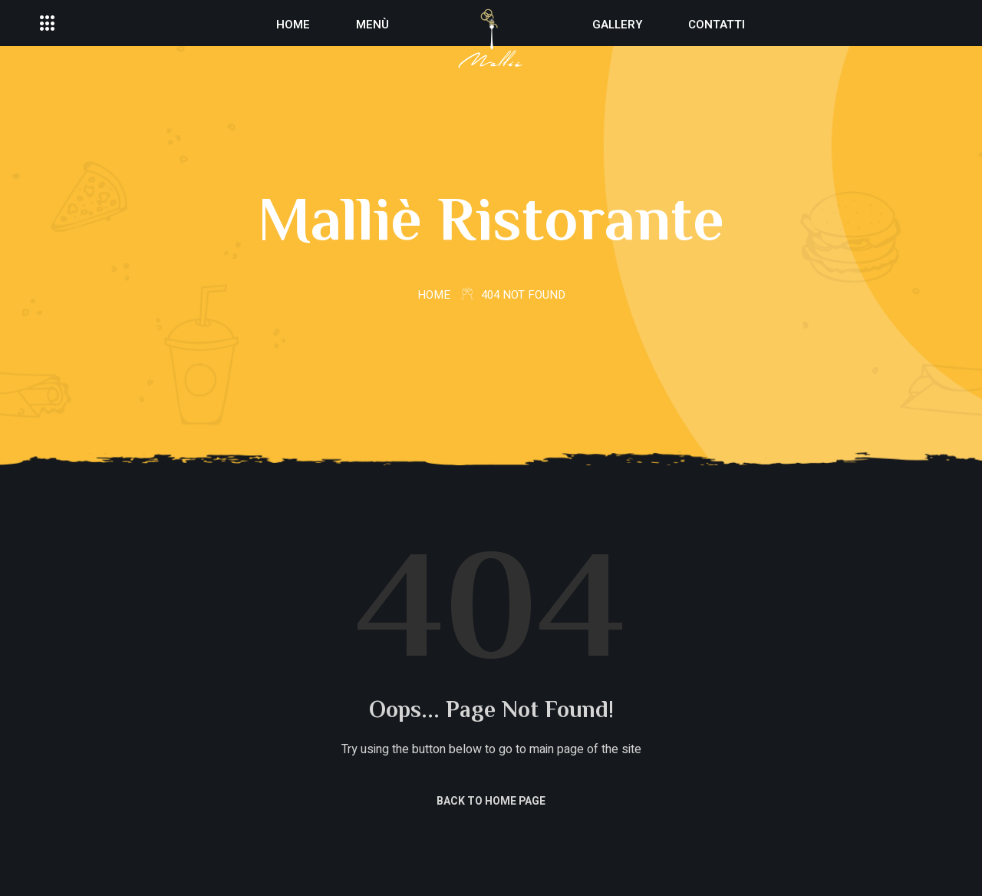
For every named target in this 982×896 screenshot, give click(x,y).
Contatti (716, 24)
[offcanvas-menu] (48, 24)
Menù (372, 24)
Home (293, 24)
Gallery (617, 24)
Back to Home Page (491, 801)
